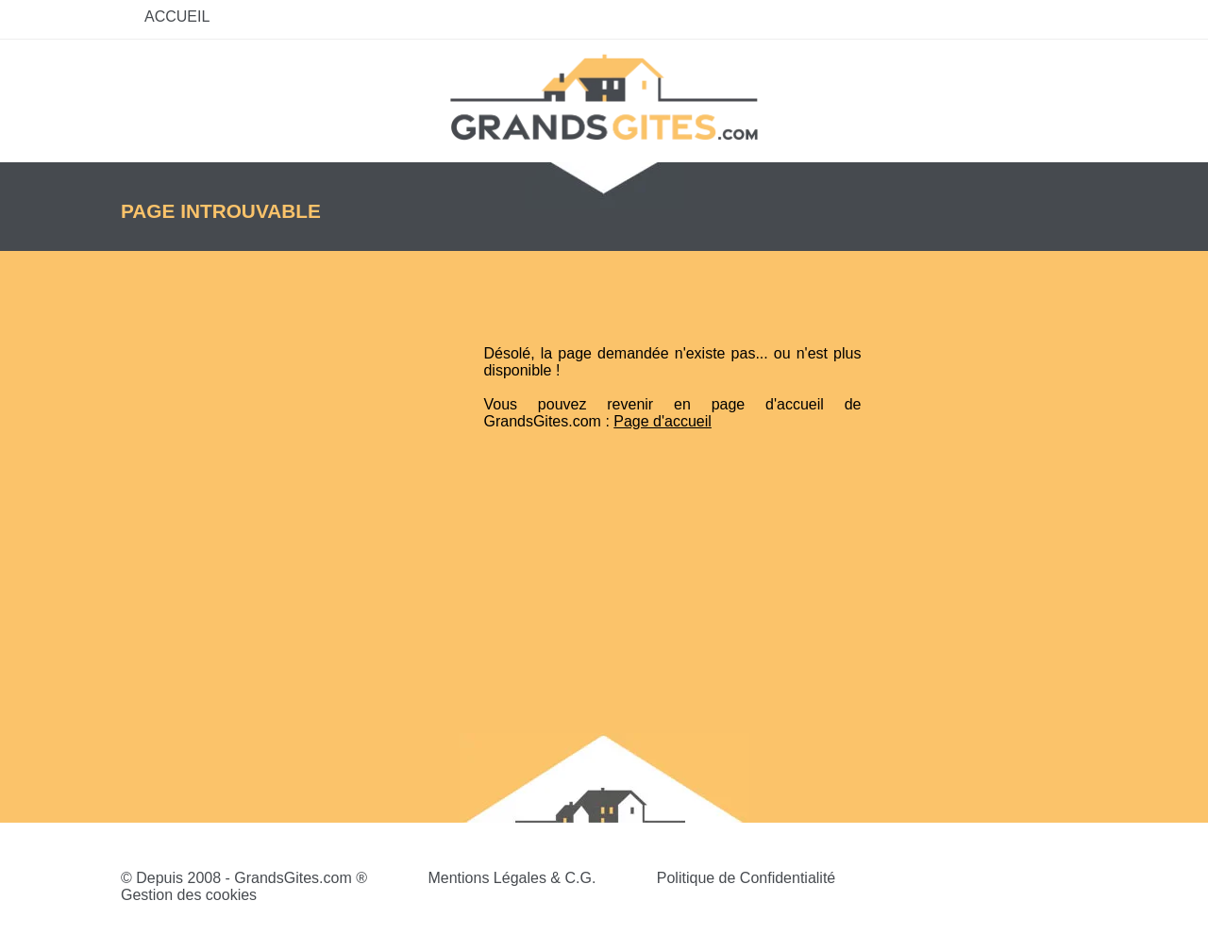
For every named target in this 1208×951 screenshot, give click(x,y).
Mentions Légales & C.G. (512, 878)
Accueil (177, 16)
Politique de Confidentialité (746, 878)
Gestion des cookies (189, 895)
